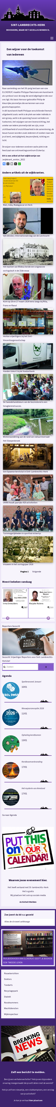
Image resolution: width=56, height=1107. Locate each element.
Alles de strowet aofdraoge (17, 921)
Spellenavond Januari (31, 681)
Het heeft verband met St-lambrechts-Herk (28, 887)
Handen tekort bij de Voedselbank (19, 371)
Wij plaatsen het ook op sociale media (28, 895)
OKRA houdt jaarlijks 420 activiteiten (20, 502)
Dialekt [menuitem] (7, 996)
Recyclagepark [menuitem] (11, 990)
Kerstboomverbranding (32, 761)
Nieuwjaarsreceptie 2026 (33, 708)
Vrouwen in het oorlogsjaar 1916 (18, 564)
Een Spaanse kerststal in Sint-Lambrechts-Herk (25, 471)
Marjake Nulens (36, 603)
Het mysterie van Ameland (33, 788)
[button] (27, 72)
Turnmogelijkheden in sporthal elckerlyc (22, 533)
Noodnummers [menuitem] (11, 1002)
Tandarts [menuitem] (8, 985)
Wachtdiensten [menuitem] (11, 1008)
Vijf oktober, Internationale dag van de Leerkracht (26, 235)
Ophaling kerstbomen (31, 735)
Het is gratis (28, 891)
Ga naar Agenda (9, 815)
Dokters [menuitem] (8, 979)
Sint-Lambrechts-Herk (28, 25)
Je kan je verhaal (21, 1100)
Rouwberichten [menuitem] (11, 973)
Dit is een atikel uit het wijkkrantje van (21, 155)
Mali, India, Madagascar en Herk (17, 205)
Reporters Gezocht (11, 626)
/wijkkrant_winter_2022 (13, 159)
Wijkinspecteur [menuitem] (11, 1014)
